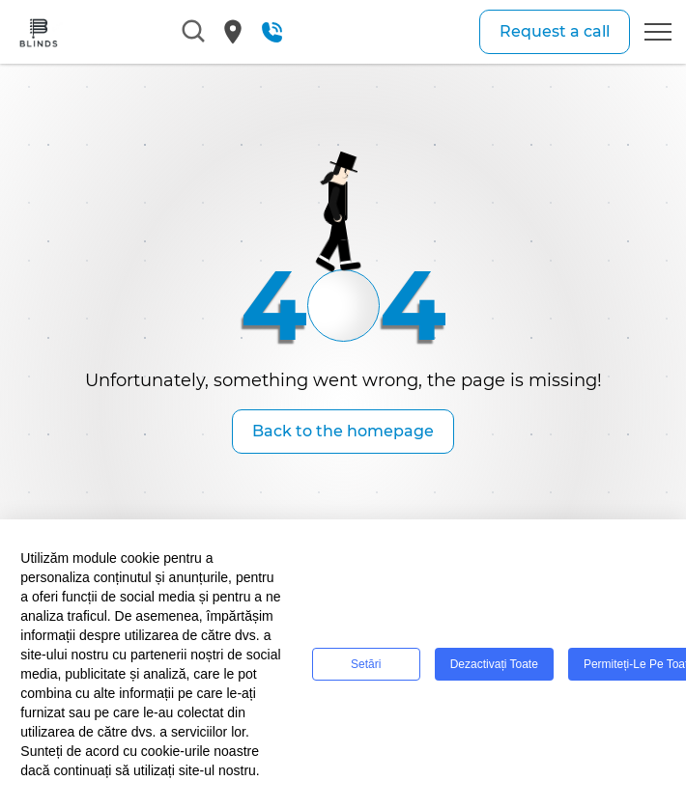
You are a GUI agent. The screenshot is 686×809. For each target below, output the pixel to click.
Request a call (555, 31)
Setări (366, 664)
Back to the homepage (343, 431)
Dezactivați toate (494, 664)
